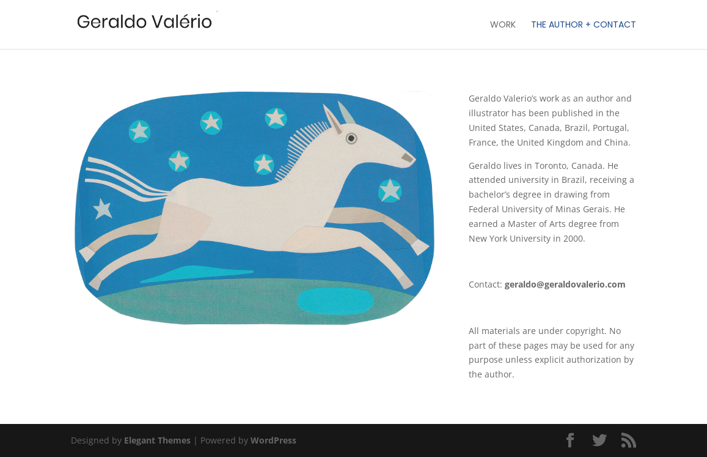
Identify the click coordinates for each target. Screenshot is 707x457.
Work (503, 25)
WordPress (273, 440)
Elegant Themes (157, 440)
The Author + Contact (583, 25)
